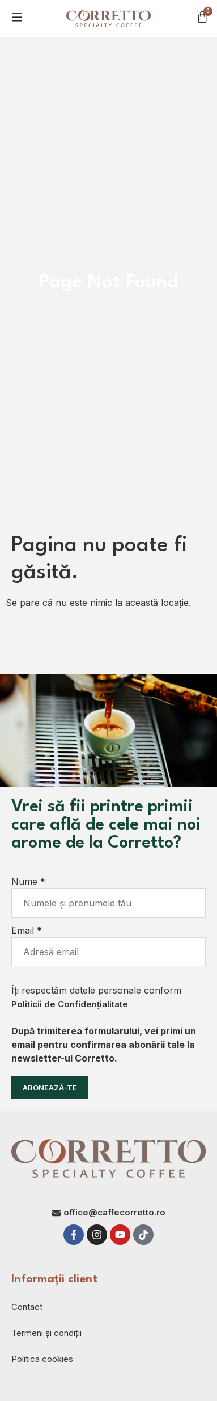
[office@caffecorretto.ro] (56, 1213)
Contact (26, 1306)
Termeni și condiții (46, 1332)
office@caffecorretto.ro (114, 1212)
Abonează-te (50, 1087)
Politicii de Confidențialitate (69, 1004)
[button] (16, 16)
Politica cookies (42, 1358)
